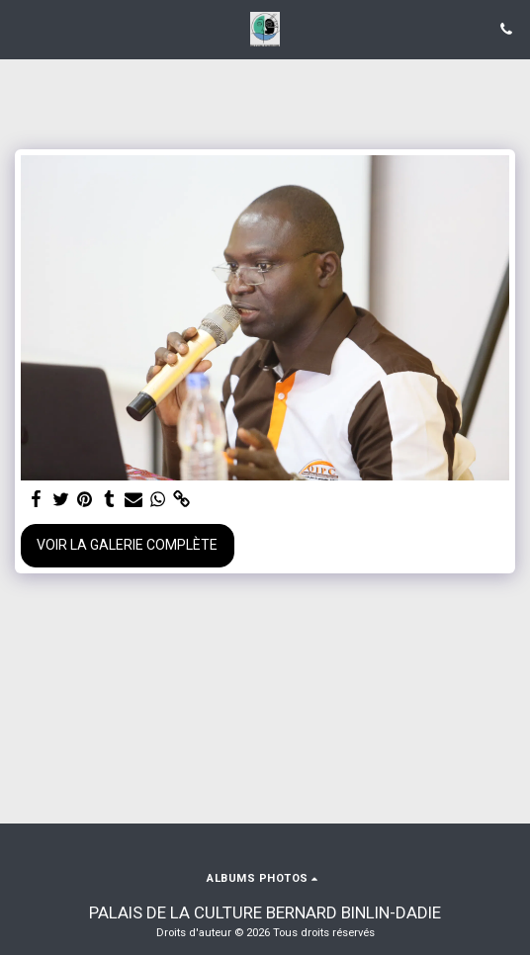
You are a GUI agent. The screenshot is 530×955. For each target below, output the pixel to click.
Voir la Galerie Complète (127, 545)
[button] (22, 28)
